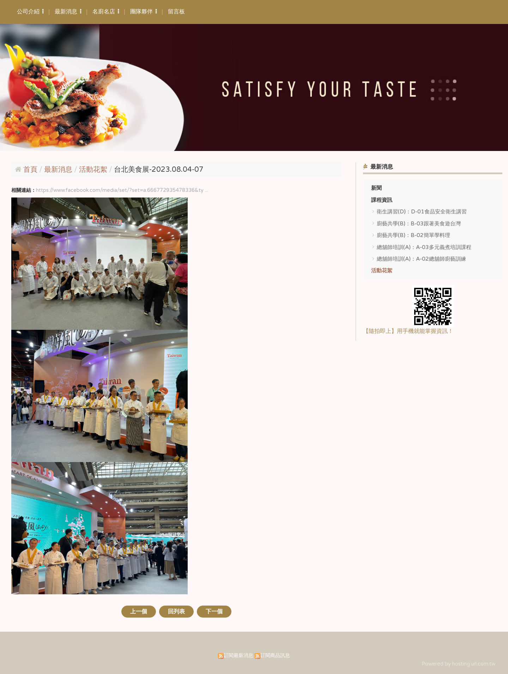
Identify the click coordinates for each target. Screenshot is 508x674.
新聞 (376, 188)
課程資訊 (381, 200)
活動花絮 (381, 270)
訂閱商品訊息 (275, 655)
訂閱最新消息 (238, 655)
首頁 (30, 169)
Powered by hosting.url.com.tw (458, 664)
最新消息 (59, 169)
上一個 (138, 611)
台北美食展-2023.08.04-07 (159, 169)
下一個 (214, 611)
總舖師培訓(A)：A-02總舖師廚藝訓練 (421, 259)
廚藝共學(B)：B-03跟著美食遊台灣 (419, 223)
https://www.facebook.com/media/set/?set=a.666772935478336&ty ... (122, 190)
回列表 (176, 611)
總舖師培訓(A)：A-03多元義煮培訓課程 (424, 247)
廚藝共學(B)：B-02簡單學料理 (413, 235)
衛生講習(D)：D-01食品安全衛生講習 (422, 211)
